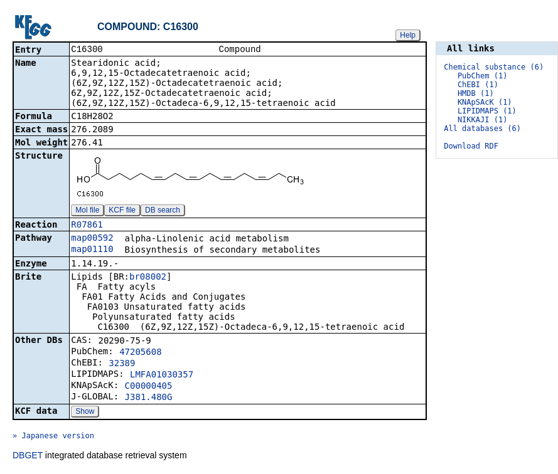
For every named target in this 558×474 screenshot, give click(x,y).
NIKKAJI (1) (482, 119)
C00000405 (149, 387)
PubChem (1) (482, 75)
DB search (162, 211)
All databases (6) (482, 128)
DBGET (28, 456)
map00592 (92, 239)
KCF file (122, 211)
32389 (122, 364)
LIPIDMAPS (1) (487, 111)
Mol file (87, 211)
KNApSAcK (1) (485, 102)
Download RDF (471, 146)
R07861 (87, 226)
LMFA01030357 (161, 376)
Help (408, 35)
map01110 (92, 250)
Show (84, 412)
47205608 (140, 353)
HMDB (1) (476, 93)
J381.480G (149, 398)
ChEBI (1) (478, 84)
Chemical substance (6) (494, 67)
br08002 (147, 278)
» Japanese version (53, 437)
